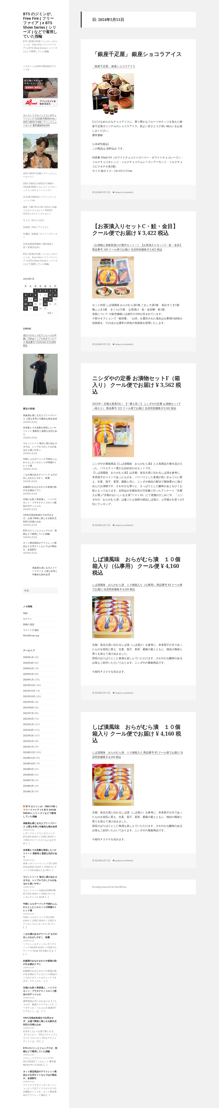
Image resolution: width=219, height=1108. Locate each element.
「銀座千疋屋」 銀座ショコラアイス (137, 54)
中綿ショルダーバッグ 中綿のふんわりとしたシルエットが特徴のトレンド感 (40, 462)
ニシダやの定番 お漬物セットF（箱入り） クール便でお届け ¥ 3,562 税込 (136, 384)
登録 (25, 613)
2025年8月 (28, 707)
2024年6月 (28, 785)
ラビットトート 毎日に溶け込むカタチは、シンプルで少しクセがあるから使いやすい (40, 447)
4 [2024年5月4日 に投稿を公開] (50, 290)
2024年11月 (29, 757)
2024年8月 (28, 774)
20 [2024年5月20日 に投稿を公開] (25, 304)
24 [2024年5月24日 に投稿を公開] (45, 304)
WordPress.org (31, 635)
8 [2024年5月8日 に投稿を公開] (35, 295)
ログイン (27, 618)
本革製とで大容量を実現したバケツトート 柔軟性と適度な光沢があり (40, 431)
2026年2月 (28, 674)
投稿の (28, 624)
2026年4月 (28, 662)
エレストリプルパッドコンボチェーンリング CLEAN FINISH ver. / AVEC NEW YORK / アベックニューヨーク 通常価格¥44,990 (40, 120)
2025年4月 (28, 729)
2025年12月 (29, 685)
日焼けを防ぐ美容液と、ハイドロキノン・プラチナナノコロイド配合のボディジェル (40, 502)
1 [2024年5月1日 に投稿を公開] (35, 290)
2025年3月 (28, 735)
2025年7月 (28, 713)
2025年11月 (29, 690)
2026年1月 (28, 679)
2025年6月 (28, 718)
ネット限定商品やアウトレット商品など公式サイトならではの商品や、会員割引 (40, 546)
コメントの (31, 630)
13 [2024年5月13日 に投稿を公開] (25, 299)
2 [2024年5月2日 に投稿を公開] (40, 290)
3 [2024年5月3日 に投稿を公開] (45, 290)
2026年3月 (28, 668)
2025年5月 (28, 724)
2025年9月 (28, 701)
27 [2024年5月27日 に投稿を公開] (25, 308)
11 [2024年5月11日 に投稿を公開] (50, 295)
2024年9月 (28, 769)
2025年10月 (29, 696)
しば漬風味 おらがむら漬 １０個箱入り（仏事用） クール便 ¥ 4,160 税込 (136, 565)
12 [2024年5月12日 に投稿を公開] (55, 295)
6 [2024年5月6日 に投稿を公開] (25, 295)
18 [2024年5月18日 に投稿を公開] (50, 299)
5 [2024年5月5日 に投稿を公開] (55, 290)
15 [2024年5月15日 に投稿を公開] (35, 299)
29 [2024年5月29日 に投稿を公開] (35, 308)
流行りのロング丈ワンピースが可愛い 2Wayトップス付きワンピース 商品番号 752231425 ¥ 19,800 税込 (40, 340)
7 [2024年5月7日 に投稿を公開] (30, 295)
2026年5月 (28, 657)
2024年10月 (29, 763)
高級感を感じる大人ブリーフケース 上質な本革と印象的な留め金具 (44, 571)
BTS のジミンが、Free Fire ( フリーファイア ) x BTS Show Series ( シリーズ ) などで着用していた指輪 (40, 25)
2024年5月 (28, 791)
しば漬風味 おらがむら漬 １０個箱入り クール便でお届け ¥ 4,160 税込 (136, 733)
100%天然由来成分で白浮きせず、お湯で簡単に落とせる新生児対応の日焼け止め (40, 518)
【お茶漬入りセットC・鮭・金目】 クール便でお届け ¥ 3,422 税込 (135, 229)
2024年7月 (28, 780)
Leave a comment (124, 192)
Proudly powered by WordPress (109, 886)
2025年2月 (28, 741)
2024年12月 (29, 752)
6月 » (50, 312)
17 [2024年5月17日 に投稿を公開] (45, 299)
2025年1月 (28, 746)
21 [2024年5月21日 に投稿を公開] (30, 304)
